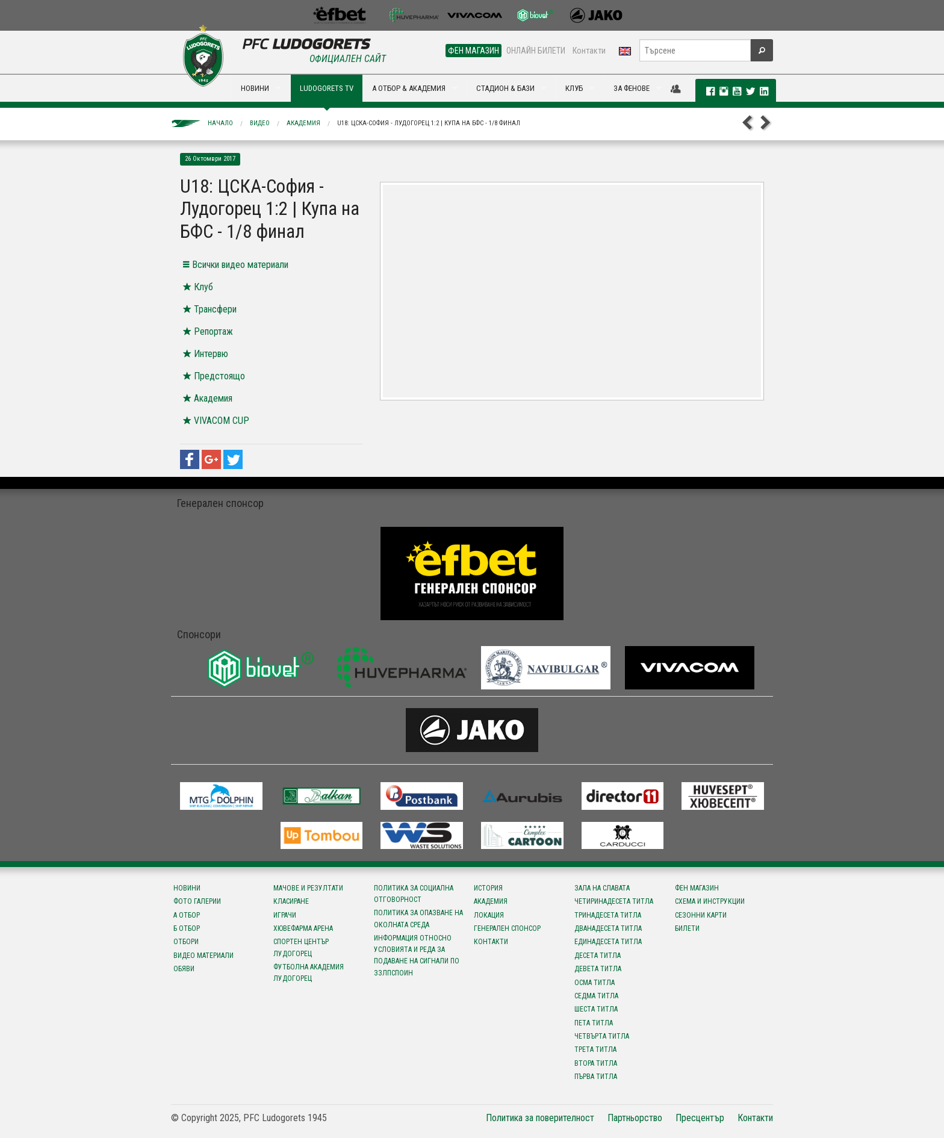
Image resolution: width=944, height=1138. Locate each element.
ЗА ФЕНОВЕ (631, 88)
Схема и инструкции (710, 901)
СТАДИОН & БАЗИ (505, 88)
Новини (186, 888)
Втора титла (595, 1063)
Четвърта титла (601, 1036)
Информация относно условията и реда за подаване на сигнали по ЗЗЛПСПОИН (416, 955)
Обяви (183, 969)
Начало (220, 123)
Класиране (291, 901)
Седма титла (596, 996)
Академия (303, 123)
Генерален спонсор (507, 928)
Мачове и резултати (308, 888)
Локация (489, 915)
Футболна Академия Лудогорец (308, 973)
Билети (687, 928)
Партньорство (634, 1118)
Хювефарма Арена (303, 928)
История (488, 888)
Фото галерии (197, 901)
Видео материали (203, 955)
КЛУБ (574, 88)
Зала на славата (602, 888)
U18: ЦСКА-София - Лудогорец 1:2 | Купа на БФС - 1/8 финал (428, 123)
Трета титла (595, 1049)
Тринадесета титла (607, 915)
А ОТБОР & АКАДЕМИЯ (409, 88)
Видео (260, 123)
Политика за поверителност (540, 1118)
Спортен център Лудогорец (301, 947)
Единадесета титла (608, 941)
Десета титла (597, 955)
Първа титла (595, 1076)
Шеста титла (596, 1009)
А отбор (186, 915)
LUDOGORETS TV (326, 88)
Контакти (589, 50)
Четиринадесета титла (613, 901)
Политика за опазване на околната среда (418, 918)
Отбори (186, 941)
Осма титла (594, 982)
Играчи (284, 915)
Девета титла (597, 969)
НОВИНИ (255, 88)
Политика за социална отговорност (413, 894)
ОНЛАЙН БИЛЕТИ (535, 50)
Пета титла (593, 1023)
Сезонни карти (701, 915)
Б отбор (186, 928)
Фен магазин (697, 888)
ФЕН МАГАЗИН (473, 50)
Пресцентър (699, 1118)
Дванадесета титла (608, 928)
